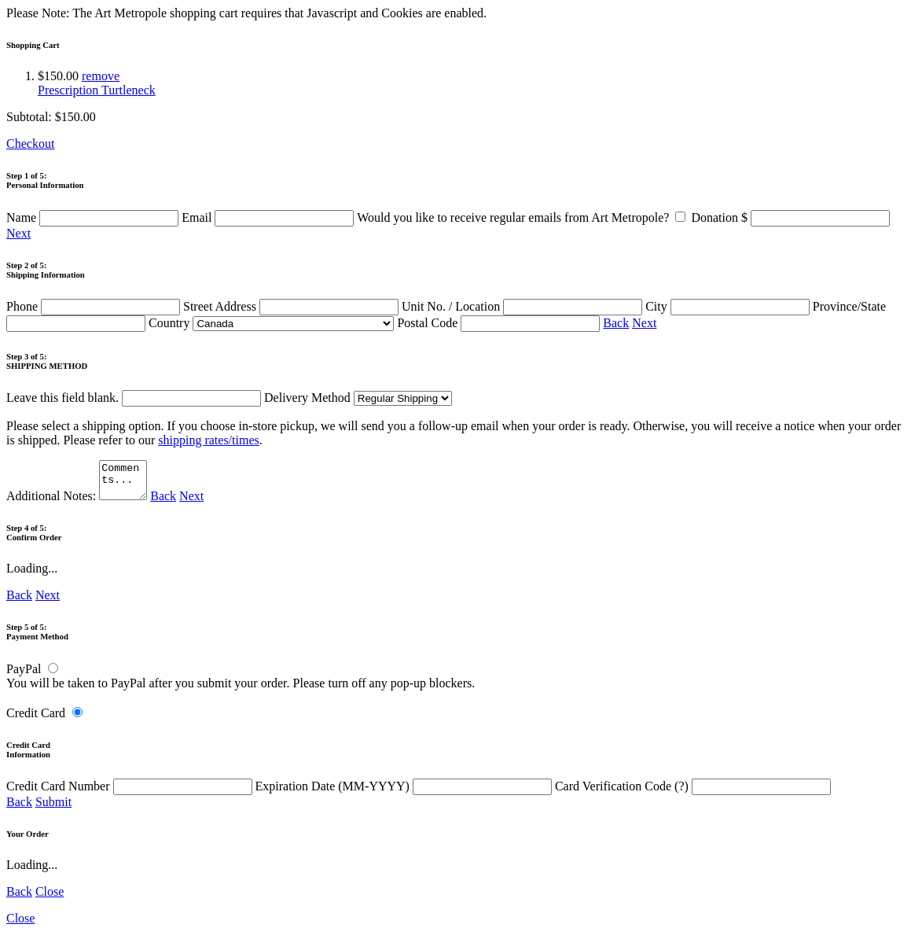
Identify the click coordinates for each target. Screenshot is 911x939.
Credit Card (35, 720)
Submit (53, 809)
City (729, 306)
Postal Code (500, 323)
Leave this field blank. (133, 397)
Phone (94, 306)
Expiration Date (405, 793)
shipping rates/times (208, 440)
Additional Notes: (78, 503)
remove (100, 76)
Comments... (125, 483)
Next (18, 233)
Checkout (30, 143)
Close (49, 898)
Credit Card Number (130, 793)
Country (271, 323)
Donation (790, 217)
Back (616, 323)
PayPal (23, 676)
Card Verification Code (693, 793)
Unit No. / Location (523, 306)
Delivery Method (358, 397)
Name (94, 217)
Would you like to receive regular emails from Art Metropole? (524, 217)
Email (269, 217)
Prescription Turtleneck (97, 90)
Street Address (292, 306)
